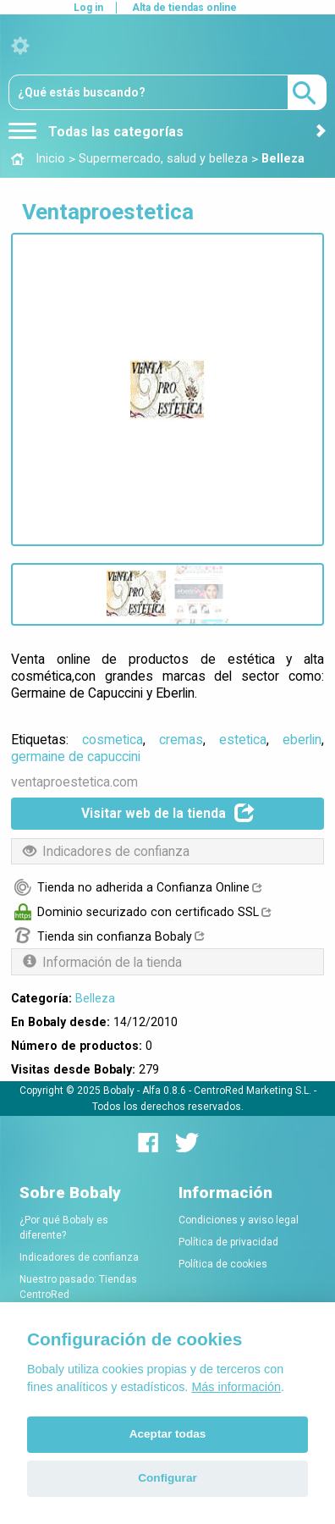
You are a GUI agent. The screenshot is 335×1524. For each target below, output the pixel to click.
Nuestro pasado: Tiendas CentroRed (78, 1286)
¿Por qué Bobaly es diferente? (63, 1227)
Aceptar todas (167, 1433)
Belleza (95, 998)
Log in (88, 8)
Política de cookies (222, 1264)
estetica (242, 740)
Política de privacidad (228, 1242)
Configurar (167, 1478)
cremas (181, 740)
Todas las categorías (96, 132)
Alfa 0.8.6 (164, 1090)
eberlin (302, 740)
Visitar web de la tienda (168, 813)
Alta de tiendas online (184, 8)
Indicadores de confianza (79, 1257)
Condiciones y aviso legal (238, 1220)
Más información (236, 1387)
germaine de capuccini (75, 756)
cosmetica (112, 740)
